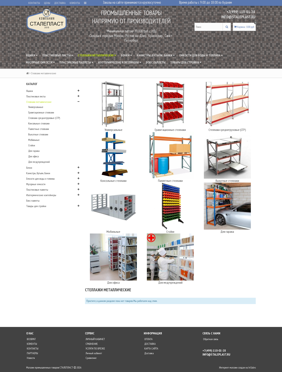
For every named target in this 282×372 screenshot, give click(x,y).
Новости (30, 358)
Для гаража (34, 151)
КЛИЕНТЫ (75, 3)
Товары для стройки (185, 62)
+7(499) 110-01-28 (241, 11)
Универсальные (35, 107)
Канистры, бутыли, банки (156, 55)
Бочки (126, 55)
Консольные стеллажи (39, 123)
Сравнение (91, 358)
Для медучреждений (39, 162)
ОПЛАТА (148, 339)
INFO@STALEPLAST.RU (238, 16)
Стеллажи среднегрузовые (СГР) (44, 118)
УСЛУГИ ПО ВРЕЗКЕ (95, 348)
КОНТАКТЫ (34, 3)
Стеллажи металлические (97, 55)
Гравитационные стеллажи (41, 112)
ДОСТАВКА (60, 3)
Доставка (149, 353)
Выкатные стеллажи (38, 134)
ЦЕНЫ (47, 3)
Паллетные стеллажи (38, 129)
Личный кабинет (93, 353)
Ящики (32, 55)
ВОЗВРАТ (31, 339)
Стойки (31, 145)
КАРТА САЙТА (151, 348)
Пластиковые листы (57, 55)
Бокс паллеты (155, 62)
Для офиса (33, 156)
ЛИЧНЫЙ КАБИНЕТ (95, 339)
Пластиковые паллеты (76, 62)
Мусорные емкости (40, 62)
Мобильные (34, 140)
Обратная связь (210, 339)
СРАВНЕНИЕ (91, 344)
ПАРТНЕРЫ (32, 353)
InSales (252, 367)
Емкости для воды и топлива (201, 55)
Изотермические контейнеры (119, 62)
